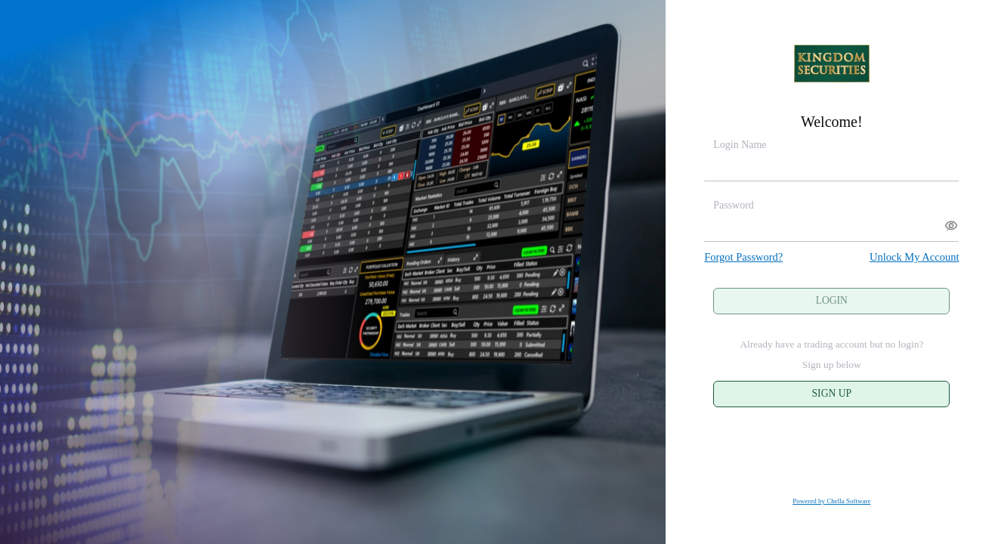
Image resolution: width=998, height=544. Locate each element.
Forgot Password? (743, 257)
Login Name (739, 144)
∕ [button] (950, 226)
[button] (948, 225)
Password (733, 205)
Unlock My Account (914, 257)
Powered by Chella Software (831, 501)
